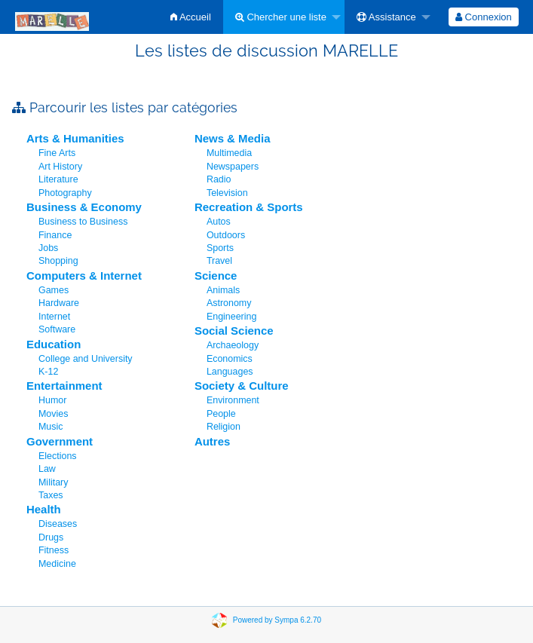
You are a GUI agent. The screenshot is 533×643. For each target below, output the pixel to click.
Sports (220, 248)
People (221, 414)
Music (50, 426)
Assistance (386, 17)
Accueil (190, 17)
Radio (219, 179)
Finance (55, 235)
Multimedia (229, 153)
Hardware (58, 303)
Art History (60, 166)
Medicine (57, 564)
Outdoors (226, 235)
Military (53, 482)
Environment (233, 400)
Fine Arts (56, 153)
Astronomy (229, 303)
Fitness (53, 550)
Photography (65, 193)
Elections (57, 456)
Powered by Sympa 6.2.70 (277, 620)
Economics (230, 359)
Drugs (50, 537)
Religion (223, 426)
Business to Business (82, 221)
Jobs (48, 248)
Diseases (57, 524)
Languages (230, 371)
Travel (219, 261)
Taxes (50, 495)
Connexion (483, 17)
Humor (52, 400)
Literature (58, 179)
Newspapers (233, 166)
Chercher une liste (280, 17)
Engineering (231, 316)
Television (227, 193)
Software (56, 329)
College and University (85, 359)
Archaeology (233, 345)
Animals (223, 290)
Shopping (58, 261)
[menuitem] (190, 17)
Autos (219, 221)
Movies (53, 414)
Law (47, 469)
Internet (54, 316)
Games (53, 290)
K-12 (48, 371)
